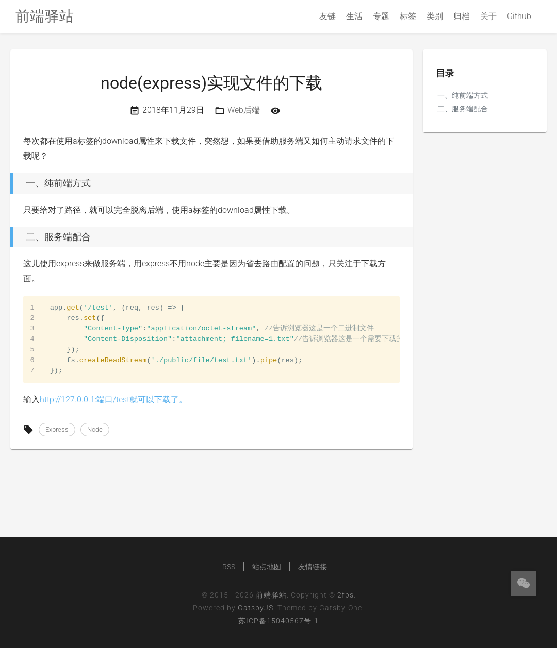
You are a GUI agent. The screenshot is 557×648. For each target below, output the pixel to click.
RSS (228, 566)
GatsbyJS (255, 608)
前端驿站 (271, 595)
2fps (345, 595)
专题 (381, 16)
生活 (354, 16)
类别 (435, 16)
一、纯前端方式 (462, 95)
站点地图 (266, 566)
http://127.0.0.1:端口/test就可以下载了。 (113, 399)
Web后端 (243, 110)
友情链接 (312, 566)
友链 (327, 16)
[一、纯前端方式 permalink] (8, 183)
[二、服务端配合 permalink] (8, 237)
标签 (408, 16)
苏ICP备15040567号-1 (278, 621)
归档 (461, 16)
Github (519, 16)
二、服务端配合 (462, 109)
